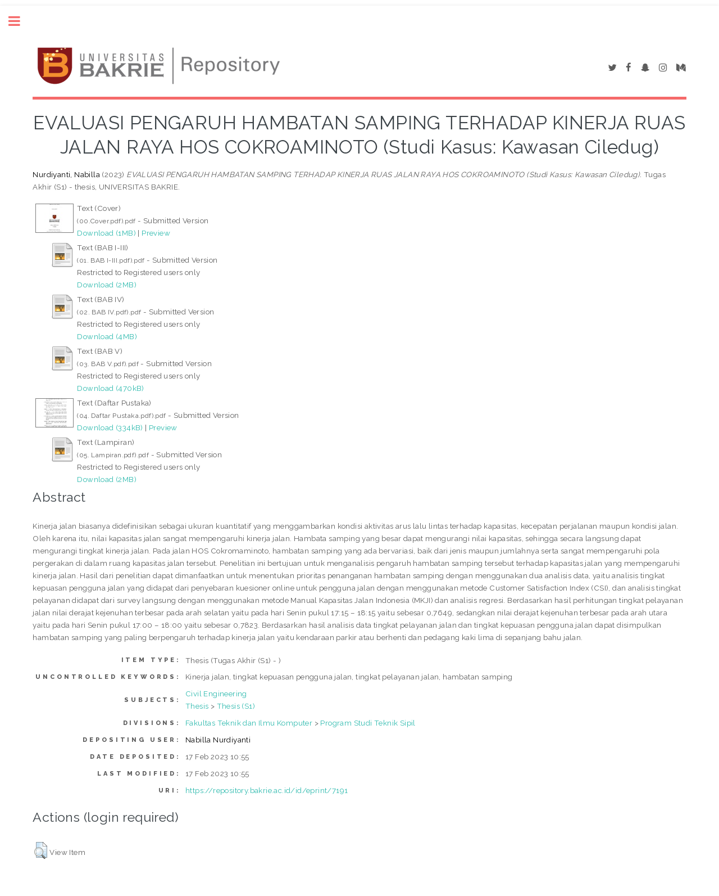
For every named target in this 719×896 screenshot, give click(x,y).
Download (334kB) (110, 427)
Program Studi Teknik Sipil (367, 722)
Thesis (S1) (236, 705)
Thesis (196, 705)
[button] (40, 850)
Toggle (20, 21)
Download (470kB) (110, 388)
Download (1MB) (106, 232)
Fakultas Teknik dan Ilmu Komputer (248, 722)
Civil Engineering (216, 693)
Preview (156, 232)
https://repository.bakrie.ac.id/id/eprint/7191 (266, 790)
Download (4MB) (107, 336)
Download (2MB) (106, 284)
